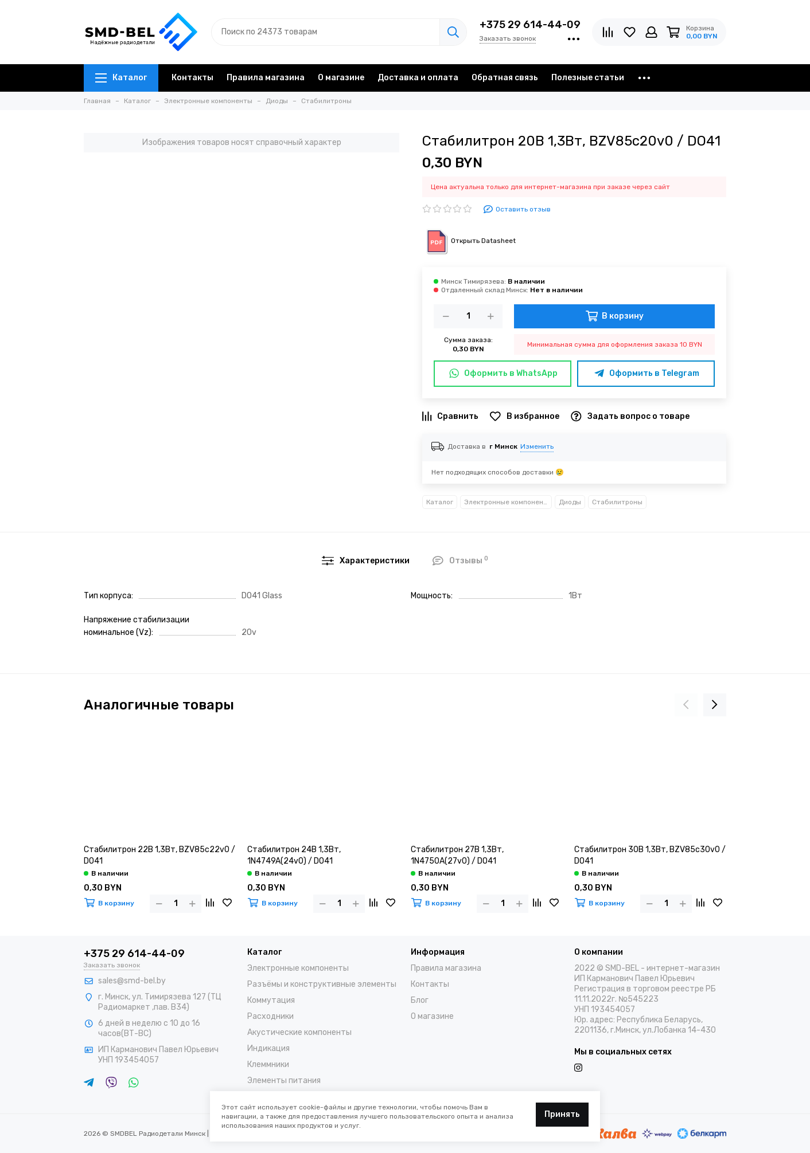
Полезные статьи (587, 78)
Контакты (192, 78)
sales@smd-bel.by (132, 981)
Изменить (537, 446)
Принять (562, 1114)
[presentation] (686, 704)
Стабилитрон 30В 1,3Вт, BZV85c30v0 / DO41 (650, 855)
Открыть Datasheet (469, 241)
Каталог (121, 78)
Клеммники (268, 1064)
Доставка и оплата (417, 78)
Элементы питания (284, 1080)
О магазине (341, 78)
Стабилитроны (617, 502)
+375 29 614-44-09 (530, 24)
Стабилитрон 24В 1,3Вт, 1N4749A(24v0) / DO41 (294, 855)
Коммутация (271, 1000)
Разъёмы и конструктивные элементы (321, 984)
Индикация (268, 1048)
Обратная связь (505, 78)
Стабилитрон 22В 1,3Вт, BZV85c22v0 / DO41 (159, 855)
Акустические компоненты (299, 1032)
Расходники (270, 1016)
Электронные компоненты (508, 502)
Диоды (570, 502)
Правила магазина (266, 78)
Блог (420, 1000)
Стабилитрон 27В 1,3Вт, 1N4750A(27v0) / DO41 (457, 855)
